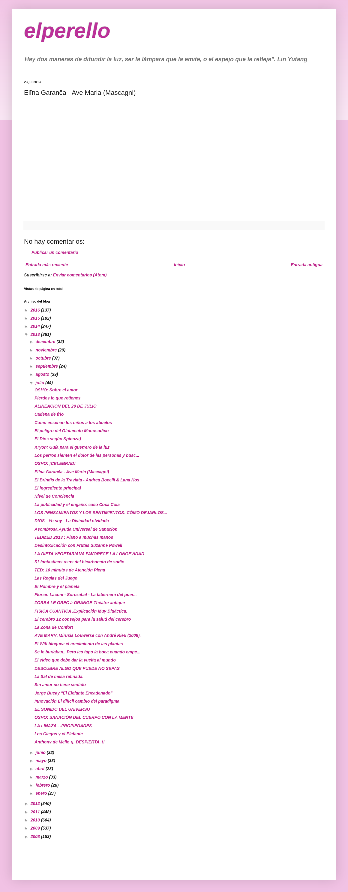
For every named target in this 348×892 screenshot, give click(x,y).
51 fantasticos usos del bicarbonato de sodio (79, 561)
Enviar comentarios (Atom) (80, 275)
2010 (36, 820)
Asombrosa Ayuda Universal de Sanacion (75, 529)
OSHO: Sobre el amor (55, 389)
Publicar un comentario (55, 252)
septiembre (47, 366)
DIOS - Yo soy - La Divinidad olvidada (71, 520)
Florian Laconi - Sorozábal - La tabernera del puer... (85, 594)
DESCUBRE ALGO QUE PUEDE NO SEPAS (77, 668)
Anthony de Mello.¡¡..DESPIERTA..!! (69, 742)
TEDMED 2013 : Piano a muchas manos (73, 537)
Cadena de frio (49, 414)
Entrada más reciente (47, 264)
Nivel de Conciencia (54, 496)
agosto (42, 374)
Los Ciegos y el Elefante (58, 733)
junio (40, 752)
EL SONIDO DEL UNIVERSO (62, 709)
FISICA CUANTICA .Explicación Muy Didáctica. (80, 611)
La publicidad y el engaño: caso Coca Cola (77, 504)
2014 (36, 326)
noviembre (46, 350)
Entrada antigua (306, 264)
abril (40, 768)
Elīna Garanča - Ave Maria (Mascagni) (71, 471)
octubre (43, 358)
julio (40, 382)
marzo (42, 777)
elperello (67, 30)
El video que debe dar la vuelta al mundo (75, 660)
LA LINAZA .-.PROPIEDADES (63, 725)
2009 (36, 828)
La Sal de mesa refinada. (58, 676)
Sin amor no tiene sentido (60, 684)
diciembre (45, 341)
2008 (36, 836)
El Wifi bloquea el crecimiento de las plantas (78, 643)
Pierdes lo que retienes (57, 398)
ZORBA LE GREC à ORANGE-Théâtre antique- (80, 602)
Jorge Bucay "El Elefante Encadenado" (73, 693)
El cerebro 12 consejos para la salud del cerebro (82, 619)
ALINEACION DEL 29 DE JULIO (65, 406)
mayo (41, 760)
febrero (43, 785)
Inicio (179, 264)
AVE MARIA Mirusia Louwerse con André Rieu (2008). (87, 635)
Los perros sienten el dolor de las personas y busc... (86, 455)
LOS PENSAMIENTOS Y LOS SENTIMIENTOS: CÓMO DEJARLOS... (100, 512)
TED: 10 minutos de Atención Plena (69, 570)
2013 (36, 334)
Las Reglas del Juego (55, 578)
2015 (36, 318)
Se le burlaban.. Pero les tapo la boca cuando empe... (87, 651)
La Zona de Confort (53, 627)
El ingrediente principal (57, 488)
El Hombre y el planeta (57, 586)
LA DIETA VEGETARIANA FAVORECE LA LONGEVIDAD (89, 553)
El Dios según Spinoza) (57, 438)
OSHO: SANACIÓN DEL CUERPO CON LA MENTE (84, 717)
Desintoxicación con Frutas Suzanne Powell (78, 545)
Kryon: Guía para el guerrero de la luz (72, 447)
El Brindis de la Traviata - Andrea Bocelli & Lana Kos (86, 480)
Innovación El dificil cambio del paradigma (76, 701)
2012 (36, 803)
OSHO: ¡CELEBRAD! (55, 463)
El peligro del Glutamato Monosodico (71, 430)
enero (41, 793)
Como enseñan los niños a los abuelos (73, 422)
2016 (36, 310)
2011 (36, 811)
